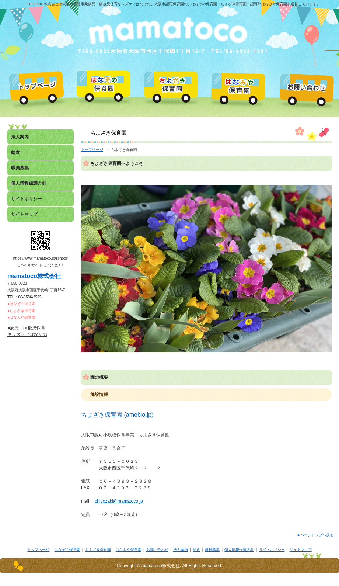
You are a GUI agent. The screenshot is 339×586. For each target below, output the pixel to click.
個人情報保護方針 (239, 550)
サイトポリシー (272, 550)
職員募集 (212, 550)
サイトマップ (301, 550)
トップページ (92, 150)
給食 (196, 550)
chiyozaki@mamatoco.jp (119, 501)
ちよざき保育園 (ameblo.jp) (117, 415)
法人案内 (180, 550)
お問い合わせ (157, 550)
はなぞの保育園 (67, 550)
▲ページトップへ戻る (315, 535)
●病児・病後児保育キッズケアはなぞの (27, 331)
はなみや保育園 (128, 550)
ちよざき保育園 (98, 550)
